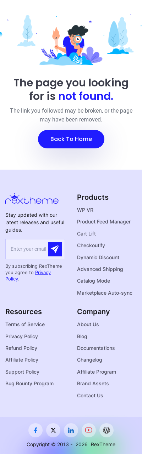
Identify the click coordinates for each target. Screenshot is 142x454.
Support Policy (22, 372)
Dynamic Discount (98, 257)
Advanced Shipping (100, 269)
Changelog (89, 360)
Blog (82, 336)
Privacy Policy (21, 336)
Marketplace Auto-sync (104, 293)
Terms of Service (25, 324)
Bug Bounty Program (29, 383)
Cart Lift (86, 234)
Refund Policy (21, 348)
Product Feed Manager (104, 222)
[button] (71, 139)
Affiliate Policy (21, 360)
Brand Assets (93, 383)
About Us (88, 324)
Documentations (96, 348)
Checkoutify (91, 245)
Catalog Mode (93, 281)
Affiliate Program (96, 372)
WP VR (85, 210)
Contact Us (90, 395)
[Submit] (55, 249)
